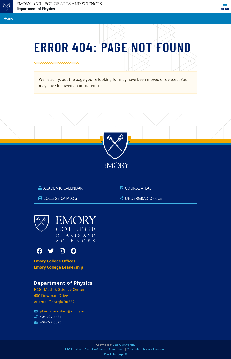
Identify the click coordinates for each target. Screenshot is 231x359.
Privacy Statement (154, 349)
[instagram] (62, 251)
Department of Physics (36, 8)
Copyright (133, 349)
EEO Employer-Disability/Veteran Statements (94, 349)
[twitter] (51, 251)
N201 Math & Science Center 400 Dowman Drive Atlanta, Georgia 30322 (59, 295)
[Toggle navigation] (225, 6)
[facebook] (39, 251)
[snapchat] (73, 251)
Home (8, 18)
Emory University (124, 345)
